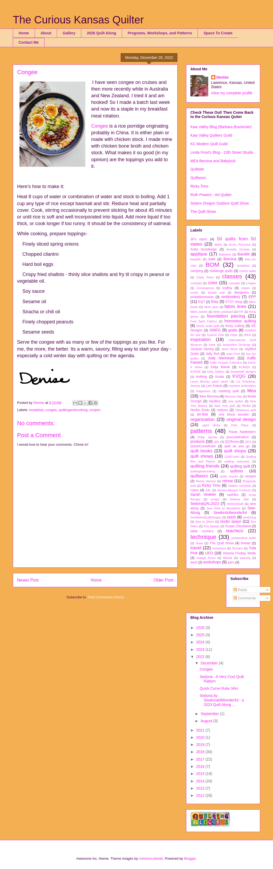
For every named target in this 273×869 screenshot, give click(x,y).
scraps (215, 499)
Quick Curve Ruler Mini (219, 688)
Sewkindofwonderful (230, 512)
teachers (234, 530)
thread (245, 543)
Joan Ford (233, 353)
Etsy (214, 301)
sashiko (233, 495)
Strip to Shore (204, 521)
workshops (212, 562)
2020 (201, 737)
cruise (194, 292)
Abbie (218, 244)
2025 (201, 635)
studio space (230, 521)
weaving (244, 557)
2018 (201, 752)
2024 (201, 642)
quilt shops (235, 450)
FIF (241, 311)
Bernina (229, 259)
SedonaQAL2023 (204, 503)
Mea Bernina (209, 396)
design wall (216, 292)
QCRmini (232, 442)
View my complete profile (231, 93)
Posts (240, 590)
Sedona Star (239, 499)
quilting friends (204, 466)
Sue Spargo (212, 526)
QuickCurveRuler (203, 446)
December (209, 663)
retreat (227, 481)
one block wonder (234, 414)
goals (232, 330)
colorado (234, 283)
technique (203, 537)
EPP (252, 297)
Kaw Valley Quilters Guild (211, 135)
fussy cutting (234, 326)
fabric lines (235, 306)
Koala (219, 377)
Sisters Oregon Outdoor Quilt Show (219, 203)
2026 (201, 628)
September (210, 714)
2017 (201, 759)
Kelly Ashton (215, 371)
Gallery (69, 33)
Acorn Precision (240, 244)
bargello (195, 259)
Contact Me (29, 42)
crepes (245, 288)
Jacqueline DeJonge (237, 344)
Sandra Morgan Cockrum (234, 490)
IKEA (247, 334)
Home (24, 33)
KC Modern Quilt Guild (209, 144)
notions (222, 410)
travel (195, 547)
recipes (95, 410)
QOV (248, 441)
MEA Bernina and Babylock (213, 161)
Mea (251, 390)
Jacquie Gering (202, 349)
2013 (201, 788)
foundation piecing (226, 316)
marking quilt (228, 391)
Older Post (163, 580)
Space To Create (217, 33)
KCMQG (244, 367)
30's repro (198, 239)
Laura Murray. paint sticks (209, 381)
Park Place (239, 425)
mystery (215, 401)
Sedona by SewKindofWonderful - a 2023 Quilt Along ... (222, 700)
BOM (212, 264)
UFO (209, 553)
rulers (194, 490)
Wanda (227, 557)
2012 (201, 795)
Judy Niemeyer (221, 358)
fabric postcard (223, 311)
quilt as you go (237, 446)
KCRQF (195, 371)
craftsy (227, 288)
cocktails (196, 283)
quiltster (236, 471)
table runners (201, 531)
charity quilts (247, 271)
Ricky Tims (199, 186)
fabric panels (198, 311)
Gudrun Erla (215, 334)
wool (193, 562)
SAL (208, 490)
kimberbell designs (243, 371)
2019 (201, 744)
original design (241, 419)
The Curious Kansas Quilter (78, 20)
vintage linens (206, 557)
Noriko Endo (200, 410)
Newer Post (28, 580)
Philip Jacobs (207, 437)
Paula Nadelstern (242, 432)
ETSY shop (233, 302)
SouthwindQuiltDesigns (205, 517)
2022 (201, 657)
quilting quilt (240, 466)
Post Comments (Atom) (106, 597)
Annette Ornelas (238, 249)
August (206, 721)
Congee (99, 126)
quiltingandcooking (73, 410)
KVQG (239, 376)
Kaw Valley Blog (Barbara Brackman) (221, 127)
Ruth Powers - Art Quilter (211, 195)
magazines (203, 391)
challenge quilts (221, 271)
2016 (201, 766)
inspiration (200, 339)
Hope (234, 334)
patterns (201, 431)
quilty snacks (229, 476)
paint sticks (211, 425)
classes (232, 276)
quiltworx (199, 475)
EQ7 (201, 302)
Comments (245, 598)
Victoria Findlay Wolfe (239, 553)
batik (211, 259)
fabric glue (211, 306)
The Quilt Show (203, 211)
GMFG (215, 330)
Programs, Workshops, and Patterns (160, 33)
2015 (201, 773)
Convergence (205, 288)
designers (241, 292)
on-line (202, 414)
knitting (201, 377)
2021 (201, 730)
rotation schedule (239, 485)
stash (231, 517)
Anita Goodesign (203, 249)
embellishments (202, 297)
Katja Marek (220, 367)
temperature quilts (243, 537)
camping (196, 271)
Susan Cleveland (238, 526)
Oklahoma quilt (245, 410)
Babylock (225, 254)
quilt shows (201, 456)
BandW (244, 254)
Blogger (190, 858)
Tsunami (237, 548)
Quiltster (197, 169)
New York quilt (224, 405)
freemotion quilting (240, 321)
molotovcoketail (151, 858)
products (197, 441)
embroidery (231, 297)
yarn (231, 562)
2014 (201, 781)
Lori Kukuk (214, 386)
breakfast (36, 410)
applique (198, 254)
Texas (199, 543)
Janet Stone (229, 349)
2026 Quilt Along (101, 33)
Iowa (212, 344)
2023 (201, 649)
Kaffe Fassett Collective (226, 362)
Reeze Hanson (206, 481)
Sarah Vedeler (203, 494)
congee (51, 410)
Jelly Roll (212, 354)
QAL (216, 441)
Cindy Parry (205, 277)
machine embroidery (242, 385)
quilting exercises (237, 461)
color (213, 282)
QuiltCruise (232, 456)
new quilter (235, 401)
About (46, 33)
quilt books (201, 450)
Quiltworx (198, 178)
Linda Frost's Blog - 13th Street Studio (221, 152)
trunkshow (219, 548)
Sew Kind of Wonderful (223, 508)
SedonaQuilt (235, 503)
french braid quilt (207, 325)
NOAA (246, 405)
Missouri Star (233, 396)
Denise (222, 77)
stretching (249, 517)
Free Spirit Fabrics (203, 321)
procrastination (238, 437)
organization (202, 419)
